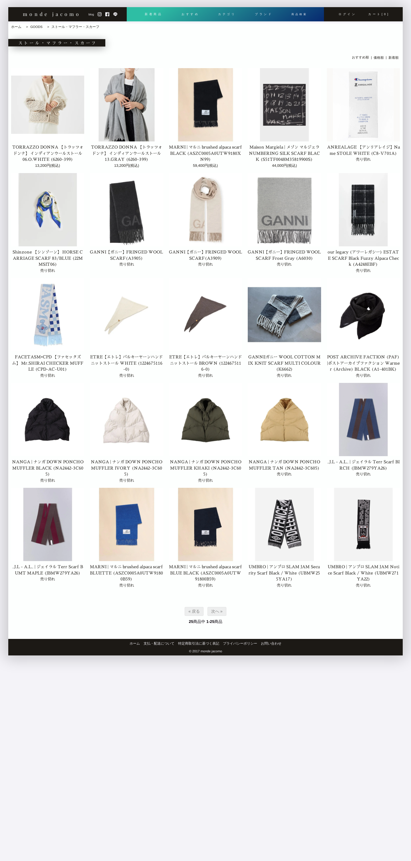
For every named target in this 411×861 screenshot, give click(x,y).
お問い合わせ (271, 643)
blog (91, 16)
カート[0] (379, 16)
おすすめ (190, 16)
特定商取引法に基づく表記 (198, 643)
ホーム (16, 27)
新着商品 (153, 16)
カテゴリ (226, 16)
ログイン (347, 16)
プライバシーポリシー (240, 643)
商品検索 (299, 16)
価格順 (379, 57)
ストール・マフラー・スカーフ (75, 27)
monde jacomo (52, 16)
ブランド (262, 16)
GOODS (36, 27)
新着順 (393, 57)
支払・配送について (159, 643)
